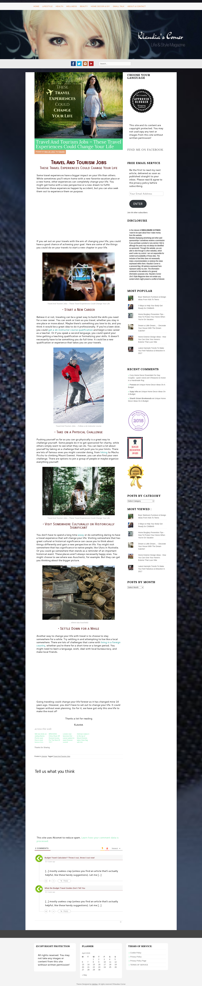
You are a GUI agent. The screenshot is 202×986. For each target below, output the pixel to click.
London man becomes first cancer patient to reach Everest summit (68, 738)
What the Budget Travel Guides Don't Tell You (65, 888)
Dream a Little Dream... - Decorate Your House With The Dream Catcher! (152, 328)
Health (59, 6)
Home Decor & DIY (100, 6)
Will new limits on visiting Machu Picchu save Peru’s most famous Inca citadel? (41, 738)
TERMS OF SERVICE (139, 965)
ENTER (138, 204)
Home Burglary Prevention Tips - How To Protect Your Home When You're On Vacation (151, 316)
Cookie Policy (135, 953)
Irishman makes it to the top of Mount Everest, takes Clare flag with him (83, 738)
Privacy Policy (136, 957)
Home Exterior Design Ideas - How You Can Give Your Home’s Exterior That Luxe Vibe (152, 339)
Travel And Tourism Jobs (61, 756)
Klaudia (62, 152)
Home (36, 6)
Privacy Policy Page (138, 961)
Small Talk (118, 6)
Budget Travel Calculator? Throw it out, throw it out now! (70, 858)
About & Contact (136, 6)
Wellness (71, 6)
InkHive (94, 984)
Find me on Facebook (145, 149)
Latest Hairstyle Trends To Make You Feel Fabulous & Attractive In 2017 (151, 350)
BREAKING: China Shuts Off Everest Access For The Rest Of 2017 (54, 738)
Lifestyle (47, 6)
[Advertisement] (78, 217)
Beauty (84, 6)
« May (84, 975)
